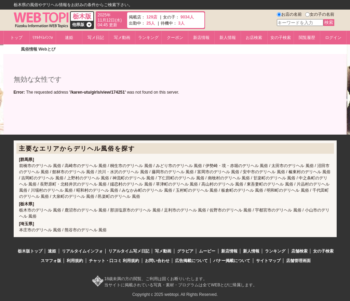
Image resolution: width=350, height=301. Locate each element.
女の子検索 (280, 37)
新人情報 (227, 37)
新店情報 (201, 37)
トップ (16, 37)
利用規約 (75, 260)
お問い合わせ (157, 260)
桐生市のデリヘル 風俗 (131, 165)
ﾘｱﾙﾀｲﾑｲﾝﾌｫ (42, 37)
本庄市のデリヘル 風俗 (40, 230)
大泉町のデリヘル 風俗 (73, 196)
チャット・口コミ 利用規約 (114, 260)
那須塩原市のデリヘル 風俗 (135, 210)
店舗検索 (299, 251)
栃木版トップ (30, 251)
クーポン (175, 37)
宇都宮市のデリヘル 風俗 (278, 210)
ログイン (333, 37)
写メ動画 (122, 37)
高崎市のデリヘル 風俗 (86, 165)
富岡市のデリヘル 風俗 (218, 171)
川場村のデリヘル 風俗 (52, 190)
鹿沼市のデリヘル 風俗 (86, 210)
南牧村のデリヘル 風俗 (229, 178)
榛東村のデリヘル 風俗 (309, 171)
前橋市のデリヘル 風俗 (40, 165)
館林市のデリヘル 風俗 (73, 171)
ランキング (148, 37)
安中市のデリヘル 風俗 (264, 171)
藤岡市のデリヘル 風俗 (173, 171)
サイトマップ (268, 260)
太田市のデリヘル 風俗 (292, 165)
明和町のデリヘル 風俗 (288, 190)
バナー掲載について (231, 260)
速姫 (69, 37)
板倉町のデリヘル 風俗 (242, 190)
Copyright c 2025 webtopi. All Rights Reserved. (175, 294)
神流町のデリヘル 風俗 (133, 178)
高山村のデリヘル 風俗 (222, 184)
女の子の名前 (322, 14)
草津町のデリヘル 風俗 (177, 184)
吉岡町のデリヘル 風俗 (42, 178)
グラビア (185, 251)
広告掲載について (191, 260)
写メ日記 (96, 37)
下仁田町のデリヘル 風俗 (181, 178)
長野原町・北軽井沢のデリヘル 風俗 (73, 184)
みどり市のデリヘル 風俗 (179, 165)
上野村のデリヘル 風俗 (88, 178)
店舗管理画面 (298, 260)
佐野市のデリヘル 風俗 (231, 210)
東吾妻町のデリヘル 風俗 (270, 184)
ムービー (207, 251)
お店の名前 (291, 14)
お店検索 (254, 37)
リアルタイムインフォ (82, 251)
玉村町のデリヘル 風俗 (197, 190)
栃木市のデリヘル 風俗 (40, 210)
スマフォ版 (51, 260)
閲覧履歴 (307, 37)
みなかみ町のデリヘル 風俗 (147, 190)
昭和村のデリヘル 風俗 (97, 190)
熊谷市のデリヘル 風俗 (86, 230)
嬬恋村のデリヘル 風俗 (131, 184)
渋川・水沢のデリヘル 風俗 (123, 171)
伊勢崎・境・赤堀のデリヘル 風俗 (236, 165)
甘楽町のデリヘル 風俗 (274, 178)
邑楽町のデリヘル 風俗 (119, 196)
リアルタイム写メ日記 (128, 251)
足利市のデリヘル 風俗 (185, 210)
